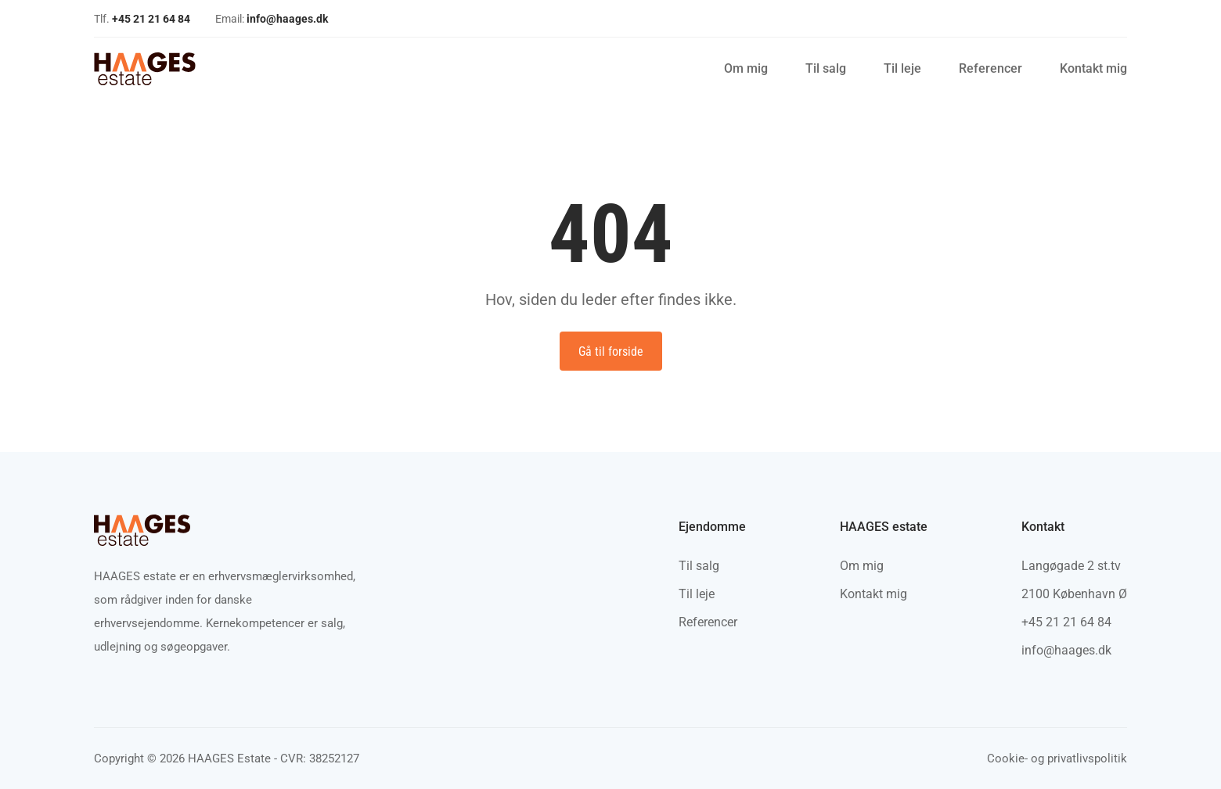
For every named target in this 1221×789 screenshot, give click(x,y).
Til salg (825, 68)
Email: (271, 19)
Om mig (746, 68)
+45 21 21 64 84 (1066, 622)
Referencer (990, 68)
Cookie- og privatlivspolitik (1057, 758)
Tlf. (142, 19)
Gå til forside (610, 351)
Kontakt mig (1093, 68)
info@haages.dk (1066, 650)
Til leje (902, 68)
